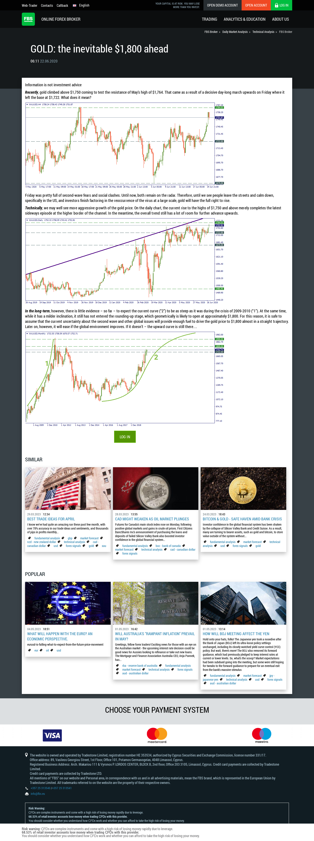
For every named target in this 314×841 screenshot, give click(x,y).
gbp (70, 538)
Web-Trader (29, 5)
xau (104, 546)
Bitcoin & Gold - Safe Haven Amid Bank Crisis (242, 518)
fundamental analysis (47, 538)
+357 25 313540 (40, 788)
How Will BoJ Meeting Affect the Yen (236, 633)
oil (47, 650)
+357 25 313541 (62, 788)
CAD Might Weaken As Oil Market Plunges (152, 518)
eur (36, 650)
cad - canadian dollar (182, 549)
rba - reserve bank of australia (140, 665)
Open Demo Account (222, 5)
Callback (62, 5)
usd (56, 546)
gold (91, 546)
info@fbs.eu (38, 794)
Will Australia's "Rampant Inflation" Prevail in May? (155, 636)
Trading (209, 19)
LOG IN (125, 436)
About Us (280, 19)
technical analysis (74, 542)
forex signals (73, 546)
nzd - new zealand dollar (41, 542)
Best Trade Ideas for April (51, 518)
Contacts (47, 5)
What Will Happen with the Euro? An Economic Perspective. (59, 636)
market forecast (89, 538)
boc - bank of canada (168, 546)
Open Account (256, 5)
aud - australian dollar (135, 673)
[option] (52, 735)
